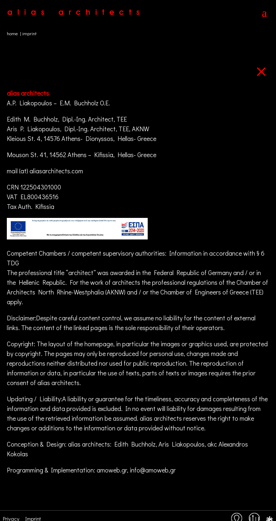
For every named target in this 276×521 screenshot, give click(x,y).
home (12, 33)
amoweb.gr (112, 470)
